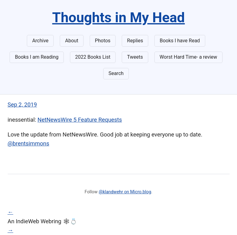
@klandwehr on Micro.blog (125, 192)
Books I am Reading (36, 57)
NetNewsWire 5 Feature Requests (80, 119)
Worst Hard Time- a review (188, 57)
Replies (135, 41)
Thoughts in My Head (118, 17)
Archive (40, 41)
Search (116, 73)
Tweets (135, 57)
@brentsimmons (28, 143)
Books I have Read (180, 41)
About (71, 41)
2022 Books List (93, 57)
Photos (103, 41)
